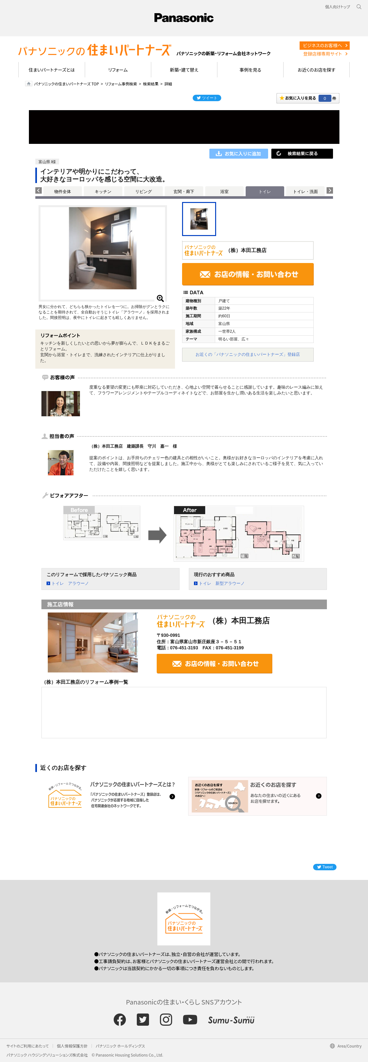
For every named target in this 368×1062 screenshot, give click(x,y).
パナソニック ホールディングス (120, 1046)
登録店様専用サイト (322, 53)
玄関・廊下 (183, 191)
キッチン (103, 191)
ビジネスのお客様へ (322, 45)
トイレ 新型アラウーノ (222, 583)
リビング (143, 191)
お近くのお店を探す (317, 69)
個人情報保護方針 (72, 1046)
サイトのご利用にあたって (27, 1046)
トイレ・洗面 (305, 191)
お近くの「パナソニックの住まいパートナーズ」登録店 (248, 354)
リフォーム (118, 69)
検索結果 (150, 83)
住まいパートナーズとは (52, 69)
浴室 (224, 191)
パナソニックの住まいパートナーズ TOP (66, 83)
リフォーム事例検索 (121, 83)
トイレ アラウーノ (70, 583)
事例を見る (250, 69)
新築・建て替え (184, 69)
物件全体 (62, 191)
